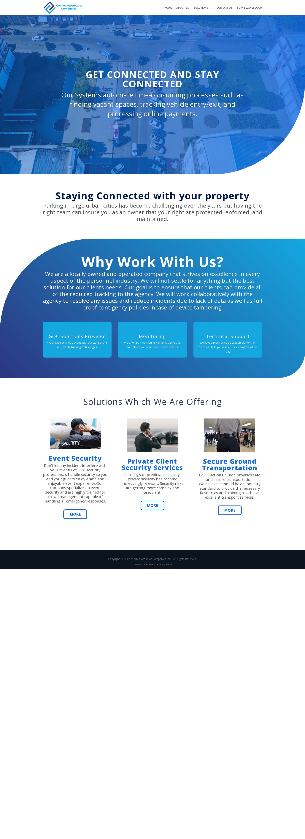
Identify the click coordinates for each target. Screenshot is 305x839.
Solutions (201, 7)
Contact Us (224, 7)
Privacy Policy (164, 564)
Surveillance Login (249, 7)
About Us (182, 7)
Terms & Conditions (144, 564)
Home (168, 7)
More (75, 514)
